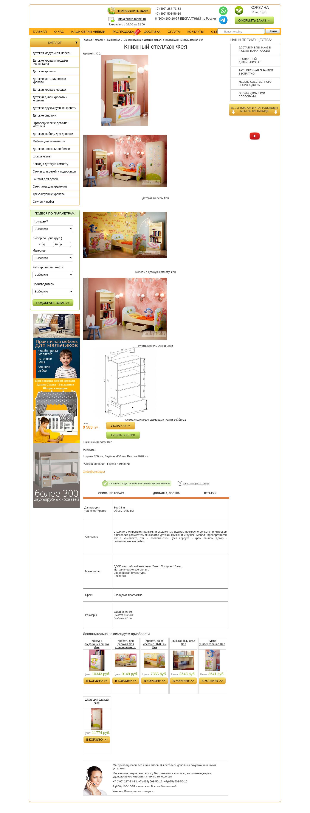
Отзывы (210, 493)
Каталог (99, 40)
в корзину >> (120, 425)
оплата (174, 31)
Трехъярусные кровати (49, 194)
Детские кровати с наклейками (161, 40)
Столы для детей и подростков (54, 171)
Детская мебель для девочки (53, 133)
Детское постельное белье (51, 149)
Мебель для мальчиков (49, 141)
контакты (195, 31)
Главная (40, 31)
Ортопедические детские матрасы (50, 124)
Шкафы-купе (41, 156)
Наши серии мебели (88, 31)
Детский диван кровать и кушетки (50, 98)
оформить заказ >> (254, 20)
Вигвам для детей (45, 179)
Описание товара (111, 493)
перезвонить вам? (128, 11)
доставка (152, 31)
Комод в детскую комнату (50, 164)
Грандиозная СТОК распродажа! (123, 40)
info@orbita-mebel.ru (132, 19)
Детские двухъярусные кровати (54, 108)
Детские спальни (44, 115)
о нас (59, 31)
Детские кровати (44, 71)
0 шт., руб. (259, 10)
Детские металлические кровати (49, 80)
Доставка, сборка (166, 493)
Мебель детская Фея (191, 40)
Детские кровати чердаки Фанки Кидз (50, 62)
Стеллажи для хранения (50, 186)
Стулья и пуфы (43, 201)
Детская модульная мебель (52, 53)
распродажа (126, 31)
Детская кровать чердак (49, 89)
